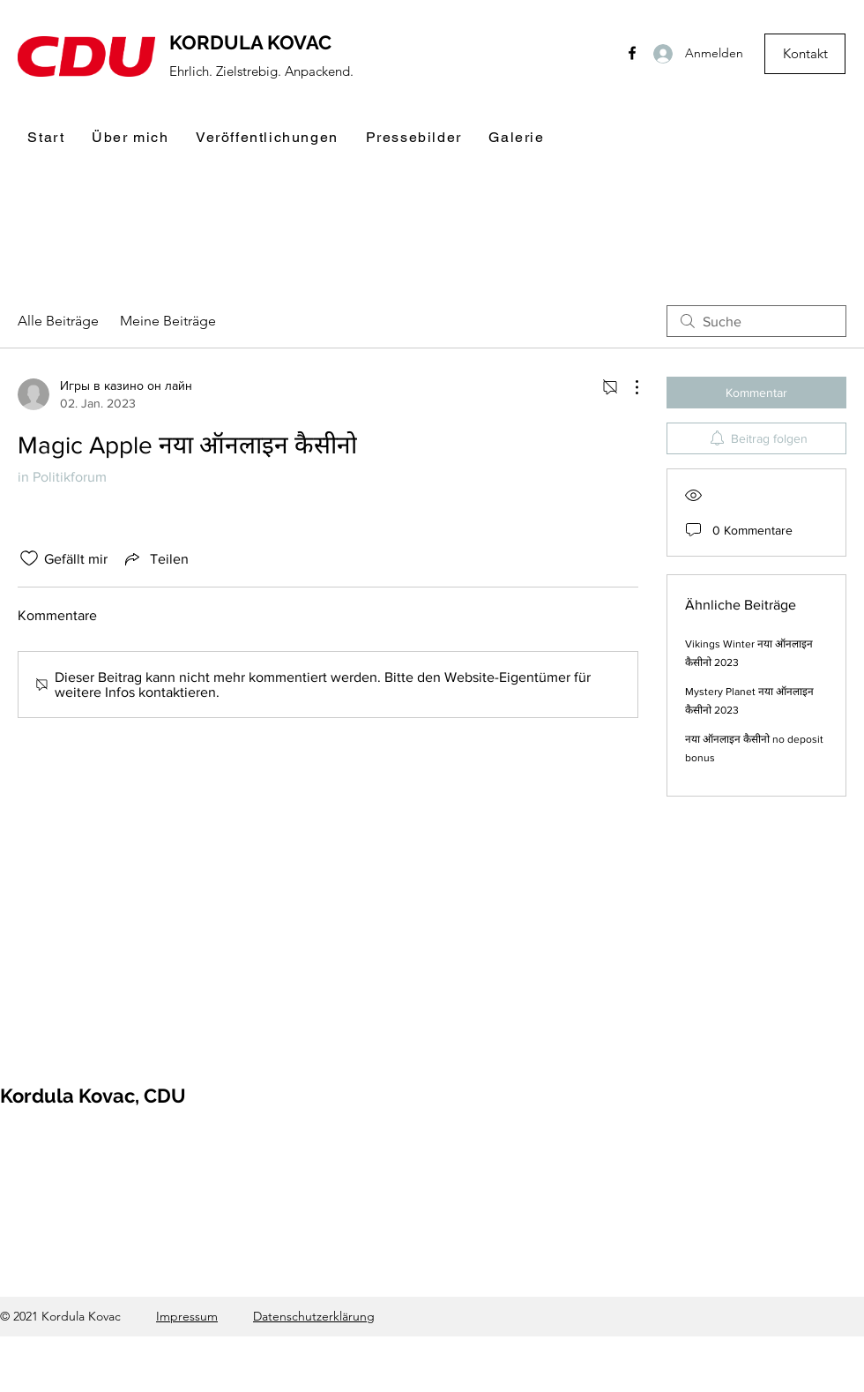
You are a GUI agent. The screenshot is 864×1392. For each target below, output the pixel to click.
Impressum (187, 1316)
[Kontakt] (804, 54)
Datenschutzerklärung (314, 1316)
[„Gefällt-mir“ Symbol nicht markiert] (29, 558)
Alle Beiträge (58, 320)
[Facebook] (632, 53)
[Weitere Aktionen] (627, 387)
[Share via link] (155, 558)
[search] (756, 321)
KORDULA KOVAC (250, 42)
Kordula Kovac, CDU (93, 1095)
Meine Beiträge (168, 320)
